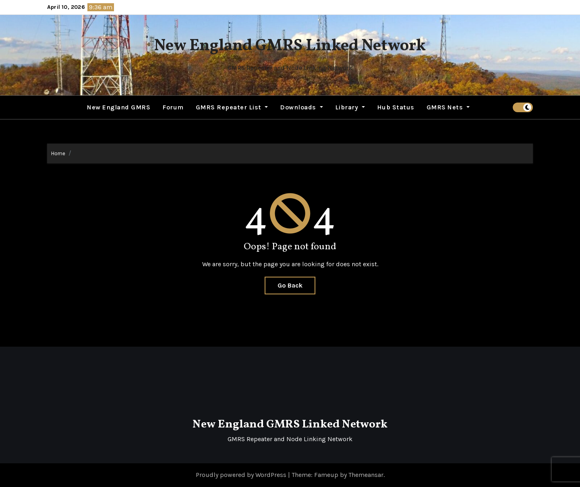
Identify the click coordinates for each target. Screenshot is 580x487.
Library (350, 107)
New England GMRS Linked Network (290, 46)
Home (58, 153)
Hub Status (395, 107)
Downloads (301, 107)
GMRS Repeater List (232, 107)
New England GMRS (118, 107)
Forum (173, 107)
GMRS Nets (448, 107)
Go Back (290, 285)
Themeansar (365, 475)
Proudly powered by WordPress (242, 475)
